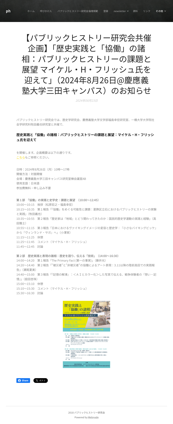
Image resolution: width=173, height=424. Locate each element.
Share (23, 380)
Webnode (93, 417)
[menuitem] (28, 11)
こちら (20, 157)
